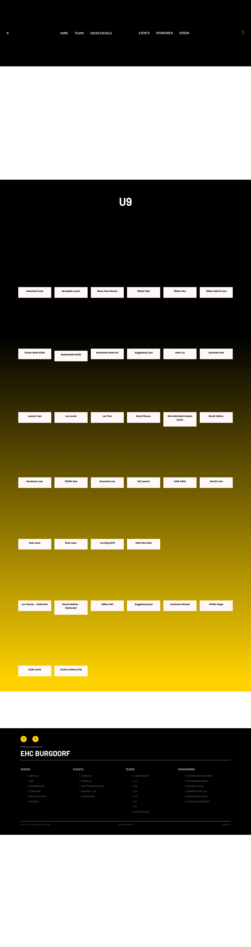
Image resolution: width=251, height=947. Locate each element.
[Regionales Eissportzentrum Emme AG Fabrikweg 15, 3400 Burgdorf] (158, 916)
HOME (64, 33)
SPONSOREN (164, 33)
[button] (7, 33)
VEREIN (184, 33)
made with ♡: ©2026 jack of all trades (35, 825)
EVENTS (144, 33)
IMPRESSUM (226, 825)
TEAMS (79, 33)
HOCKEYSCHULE (101, 33)
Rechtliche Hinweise (125, 825)
